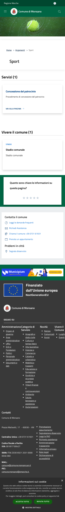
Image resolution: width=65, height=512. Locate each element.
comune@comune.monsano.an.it (16, 465)
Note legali (44, 452)
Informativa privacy (47, 449)
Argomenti (20, 50)
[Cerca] (59, 11)
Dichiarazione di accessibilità (46, 457)
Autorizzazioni (31, 407)
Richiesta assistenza (48, 439)
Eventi (62, 337)
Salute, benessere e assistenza (30, 400)
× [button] (62, 481)
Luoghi (62, 334)
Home (9, 50)
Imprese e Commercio (30, 351)
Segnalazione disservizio (50, 433)
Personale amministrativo (13, 358)
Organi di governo (10, 332)
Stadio (9, 144)
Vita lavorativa (31, 346)
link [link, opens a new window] (57, 496)
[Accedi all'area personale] (54, 3)
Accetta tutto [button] (22, 502)
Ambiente (29, 394)
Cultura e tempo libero (31, 342)
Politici (9, 353)
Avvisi (47, 337)
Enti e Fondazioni (11, 348)
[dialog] (32, 495)
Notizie (47, 331)
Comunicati (49, 334)
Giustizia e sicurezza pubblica (30, 378)
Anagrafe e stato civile (30, 336)
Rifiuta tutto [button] (43, 501)
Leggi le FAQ (44, 436)
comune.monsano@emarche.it (15, 471)
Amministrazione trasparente (46, 444)
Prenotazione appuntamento (45, 428)
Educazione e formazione (31, 370)
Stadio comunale (15, 150)
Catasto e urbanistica (30, 358)
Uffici (8, 343)
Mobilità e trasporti (29, 364)
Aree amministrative (13, 339)
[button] (32, 507)
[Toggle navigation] (5, 11)
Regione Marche (11, 3)
